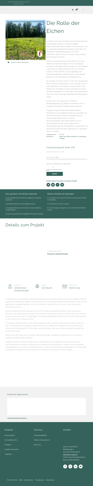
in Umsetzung (82, 136)
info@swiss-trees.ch (70, 454)
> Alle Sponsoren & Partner (17, 418)
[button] (48, 185)
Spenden (54, 174)
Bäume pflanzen (72, 136)
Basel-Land (63, 136)
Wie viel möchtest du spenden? (58, 164)
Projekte (62, 138)
